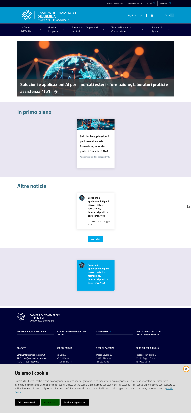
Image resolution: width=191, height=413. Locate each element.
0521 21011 (66, 361)
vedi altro (95, 239)
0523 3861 (105, 361)
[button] (170, 15)
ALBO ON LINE (103, 331)
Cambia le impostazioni (75, 402)
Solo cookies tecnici (27, 402)
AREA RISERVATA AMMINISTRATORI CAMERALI (71, 333)
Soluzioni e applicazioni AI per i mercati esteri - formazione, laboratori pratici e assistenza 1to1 (94, 88)
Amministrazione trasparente (31, 331)
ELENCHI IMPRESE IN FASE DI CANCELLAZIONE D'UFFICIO (148, 333)
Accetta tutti (50, 402)
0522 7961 (144, 361)
